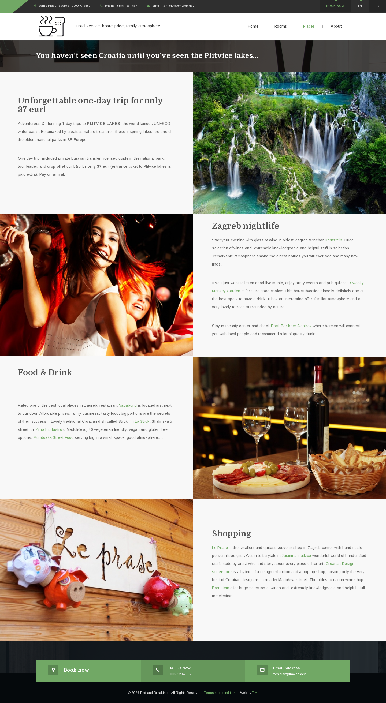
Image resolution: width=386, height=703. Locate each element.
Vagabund (128, 404)
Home (253, 26)
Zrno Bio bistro (48, 429)
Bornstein (333, 239)
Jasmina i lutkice (297, 555)
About (336, 26)
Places (309, 26)
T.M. (255, 692)
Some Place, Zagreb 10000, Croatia (73, 6)
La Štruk (142, 420)
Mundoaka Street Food (54, 437)
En (356, 6)
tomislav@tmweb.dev (194, 6)
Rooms (280, 26)
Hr (376, 6)
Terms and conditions (220, 692)
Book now (327, 6)
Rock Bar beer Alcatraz (291, 325)
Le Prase (220, 547)
